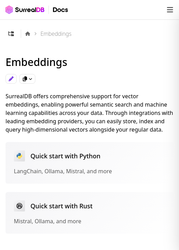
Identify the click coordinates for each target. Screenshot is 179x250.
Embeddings (56, 34)
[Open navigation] (170, 9)
